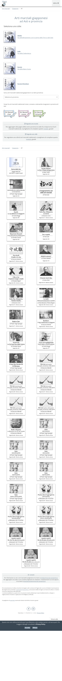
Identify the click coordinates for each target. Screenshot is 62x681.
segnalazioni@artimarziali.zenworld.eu (35, 581)
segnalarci (12, 600)
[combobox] (31, 97)
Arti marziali (6, 9)
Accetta (27, 627)
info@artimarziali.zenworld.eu (49, 578)
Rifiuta (35, 627)
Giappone (15, 9)
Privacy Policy (40, 613)
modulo (46, 129)
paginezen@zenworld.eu (22, 589)
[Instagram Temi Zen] (33, 609)
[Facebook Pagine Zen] (28, 609)
